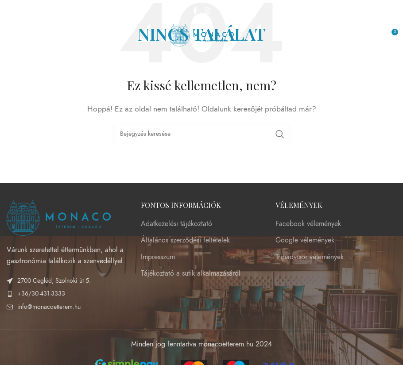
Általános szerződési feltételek (185, 240)
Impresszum (158, 257)
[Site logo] (201, 35)
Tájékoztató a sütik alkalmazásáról (190, 273)
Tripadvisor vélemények (309, 257)
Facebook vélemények (308, 224)
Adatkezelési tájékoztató (176, 224)
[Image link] (59, 217)
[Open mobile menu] (11, 35)
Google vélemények (304, 240)
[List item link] (67, 294)
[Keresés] (201, 134)
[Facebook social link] (195, 11)
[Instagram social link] (207, 11)
